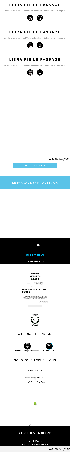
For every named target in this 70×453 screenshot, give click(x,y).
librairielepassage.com (35, 261)
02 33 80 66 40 (49, 350)
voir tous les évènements (35, 166)
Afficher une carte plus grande (35, 427)
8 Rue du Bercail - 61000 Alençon (35, 377)
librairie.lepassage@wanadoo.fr (27, 350)
